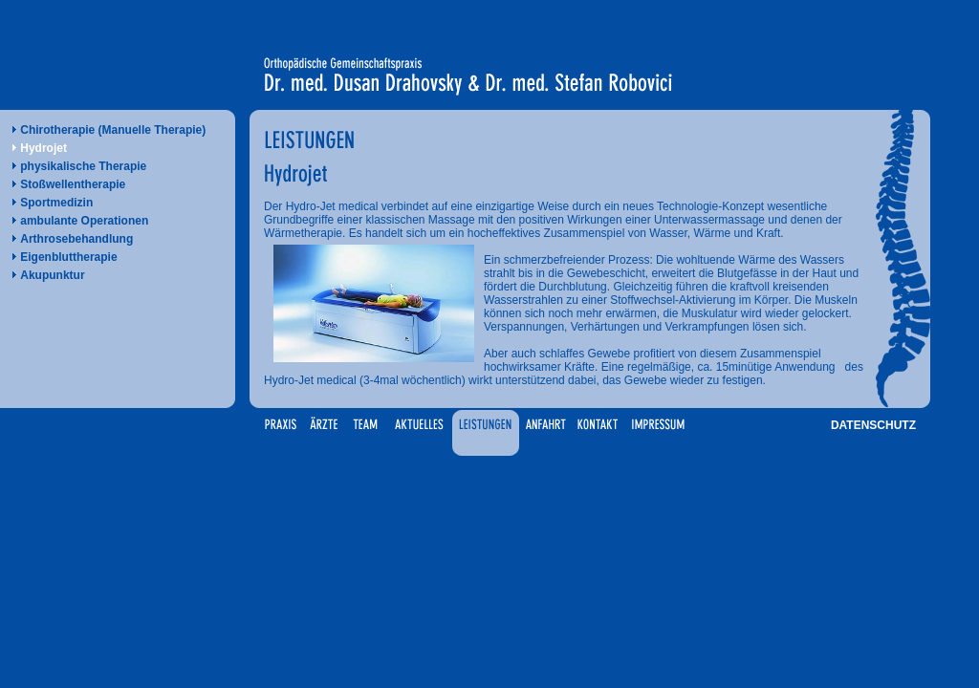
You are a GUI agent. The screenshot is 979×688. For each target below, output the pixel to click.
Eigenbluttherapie (68, 257)
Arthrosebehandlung (76, 239)
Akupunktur (52, 275)
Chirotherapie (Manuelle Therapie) (113, 130)
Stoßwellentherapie (72, 184)
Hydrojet (43, 148)
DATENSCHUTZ (873, 425)
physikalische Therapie (83, 166)
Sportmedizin (56, 202)
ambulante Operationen (84, 220)
